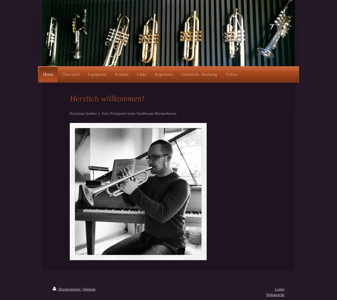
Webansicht (275, 295)
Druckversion (67, 289)
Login (279, 289)
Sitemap (89, 289)
